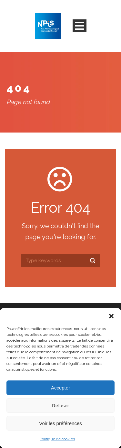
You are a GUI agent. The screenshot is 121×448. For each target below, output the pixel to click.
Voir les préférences (60, 423)
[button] (111, 316)
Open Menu (79, 25)
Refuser (60, 405)
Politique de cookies (57, 439)
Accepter (60, 387)
